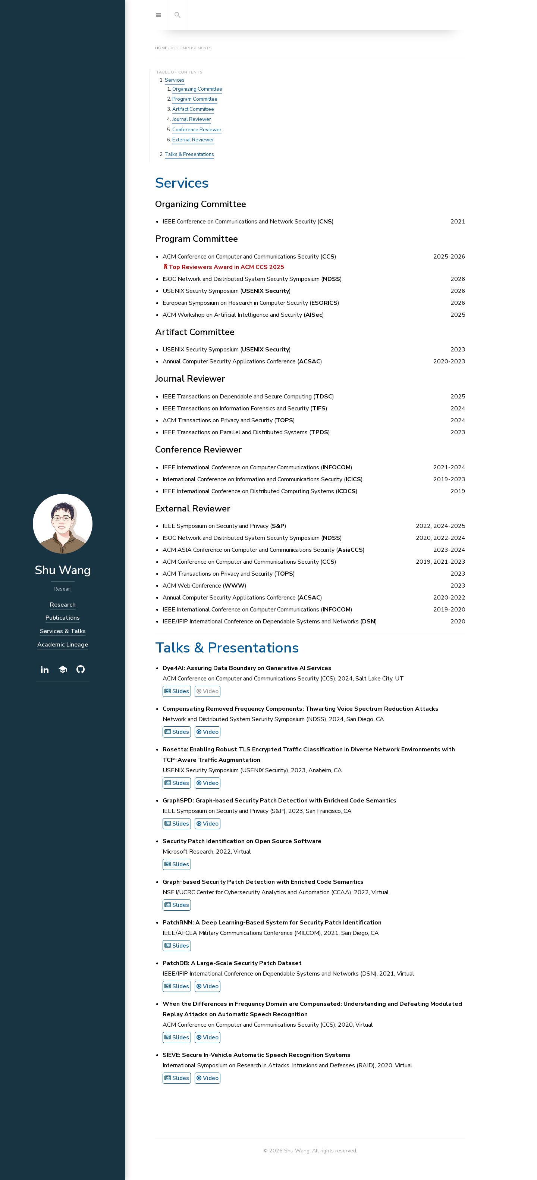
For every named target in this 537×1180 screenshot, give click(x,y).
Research (63, 605)
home (161, 48)
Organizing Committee (197, 89)
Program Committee (194, 99)
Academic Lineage (62, 645)
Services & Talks (63, 631)
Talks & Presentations (189, 154)
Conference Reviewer (197, 129)
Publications (62, 618)
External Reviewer (193, 140)
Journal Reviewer (191, 119)
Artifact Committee (193, 109)
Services (175, 80)
